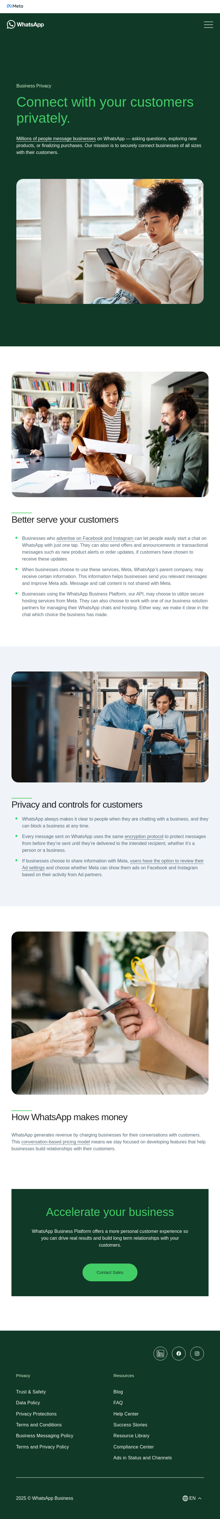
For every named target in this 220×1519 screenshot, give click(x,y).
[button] (193, 1498)
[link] (18, 9)
